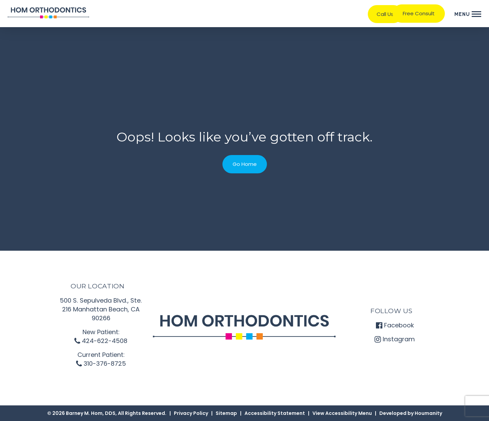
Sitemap (226, 413)
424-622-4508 (101, 340)
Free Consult (419, 13)
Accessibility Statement (274, 413)
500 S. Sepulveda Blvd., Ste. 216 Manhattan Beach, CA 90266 (101, 309)
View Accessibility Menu (342, 413)
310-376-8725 (101, 363)
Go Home (245, 164)
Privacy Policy (191, 413)
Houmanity (428, 413)
